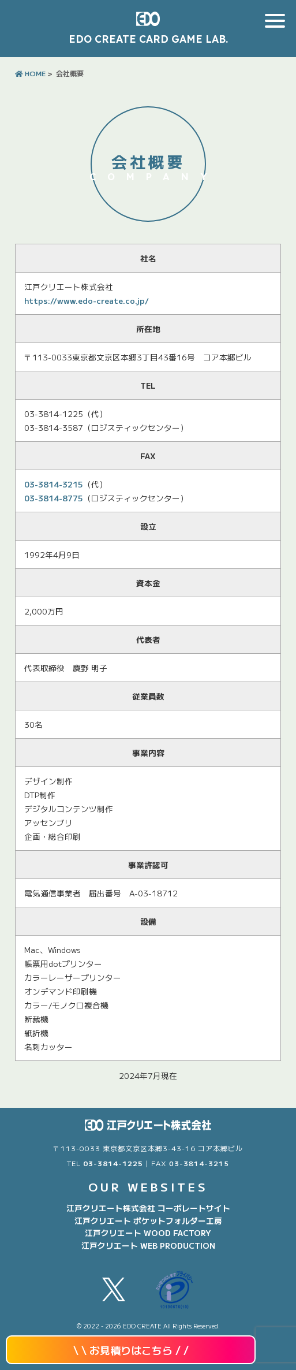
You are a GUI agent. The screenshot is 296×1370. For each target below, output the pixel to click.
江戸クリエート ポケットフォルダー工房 (148, 1220)
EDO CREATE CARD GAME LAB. (148, 38)
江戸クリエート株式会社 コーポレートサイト (148, 1207)
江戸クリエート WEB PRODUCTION (148, 1245)
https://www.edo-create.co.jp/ (86, 300)
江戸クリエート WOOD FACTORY (148, 1232)
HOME (30, 73)
